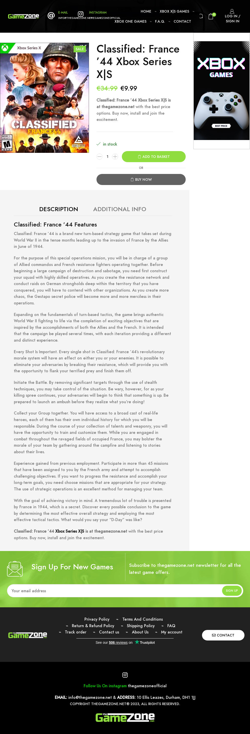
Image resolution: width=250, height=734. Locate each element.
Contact (182, 21)
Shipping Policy (141, 626)
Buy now (143, 179)
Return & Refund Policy (93, 626)
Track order (75, 632)
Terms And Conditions (142, 619)
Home (146, 11)
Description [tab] (58, 209)
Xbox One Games (130, 21)
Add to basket (156, 156)
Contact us (109, 632)
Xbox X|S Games (174, 11)
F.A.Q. (160, 21)
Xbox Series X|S (70, 531)
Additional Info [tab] (119, 209)
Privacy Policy (97, 619)
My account (171, 632)
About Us (140, 632)
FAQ (171, 626)
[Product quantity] (107, 156)
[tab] (58, 209)
